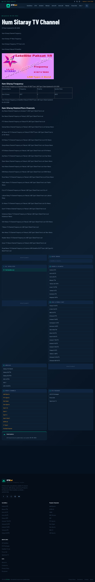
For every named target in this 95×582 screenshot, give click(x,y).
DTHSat (8, 579)
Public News (6, 182)
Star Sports (6, 404)
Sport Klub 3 (6, 418)
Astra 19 (54, 5)
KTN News (5, 150)
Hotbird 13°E (53, 270)
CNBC (50, 512)
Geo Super (6, 401)
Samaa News (6, 127)
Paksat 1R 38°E (54, 305)
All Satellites (5, 543)
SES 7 (4, 382)
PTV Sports (6, 397)
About (91, 579)
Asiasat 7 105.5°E (54, 340)
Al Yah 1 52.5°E (53, 309)
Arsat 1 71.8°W (53, 287)
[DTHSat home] (47, 481)
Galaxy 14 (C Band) (8, 369)
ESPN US (5, 421)
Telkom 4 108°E (54, 353)
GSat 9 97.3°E (53, 333)
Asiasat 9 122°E (54, 343)
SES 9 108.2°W (53, 329)
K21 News (5, 140)
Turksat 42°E (53, 290)
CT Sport (5, 425)
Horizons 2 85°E (54, 326)
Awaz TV (4, 243)
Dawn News (5, 161)
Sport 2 (5, 415)
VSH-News (5, 222)
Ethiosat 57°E (53, 316)
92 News (4, 132)
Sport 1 (5, 411)
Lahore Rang (6, 195)
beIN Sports (6, 394)
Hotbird (41, 5)
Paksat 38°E (5, 518)
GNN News (5, 172)
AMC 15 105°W (6, 386)
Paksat (67, 5)
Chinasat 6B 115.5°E (55, 360)
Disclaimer (5, 571)
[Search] (87, 5)
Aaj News (5, 156)
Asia (81, 5)
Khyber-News (6, 238)
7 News (4, 227)
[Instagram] (79, 1)
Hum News (5, 166)
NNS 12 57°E (53, 312)
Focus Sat (74, 5)
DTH (36, 5)
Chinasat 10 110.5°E (54, 357)
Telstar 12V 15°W (54, 283)
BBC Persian (52, 515)
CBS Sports (52, 533)
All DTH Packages (54, 394)
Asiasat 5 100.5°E (54, 347)
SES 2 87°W (6, 379)
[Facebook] (74, 1)
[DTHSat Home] (15, 6)
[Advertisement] (47, 459)
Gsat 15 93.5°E (53, 336)
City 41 (4, 190)
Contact (87, 579)
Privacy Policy (5, 568)
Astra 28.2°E (53, 277)
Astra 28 (60, 5)
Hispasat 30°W (54, 297)
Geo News (5, 116)
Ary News (5, 111)
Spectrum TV (53, 401)
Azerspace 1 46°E (54, 323)
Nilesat (48, 5)
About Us (4, 562)
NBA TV (51, 530)
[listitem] (3, 496)
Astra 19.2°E (53, 273)
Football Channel (7, 428)
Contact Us (5, 565)
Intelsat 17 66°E (54, 319)
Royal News (5, 248)
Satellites (29, 5)
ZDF (50, 518)
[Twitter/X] (77, 1)
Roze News (5, 177)
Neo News (5, 232)
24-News (5, 203)
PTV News (5, 121)
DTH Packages (5, 546)
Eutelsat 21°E (53, 294)
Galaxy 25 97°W (7, 375)
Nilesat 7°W (53, 280)
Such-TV (4, 208)
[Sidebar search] (70, 260)
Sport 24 (5, 408)
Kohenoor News (7, 214)
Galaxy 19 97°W (7, 372)
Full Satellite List (8, 270)
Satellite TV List (6, 549)
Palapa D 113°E (53, 350)
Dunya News (6, 145)
